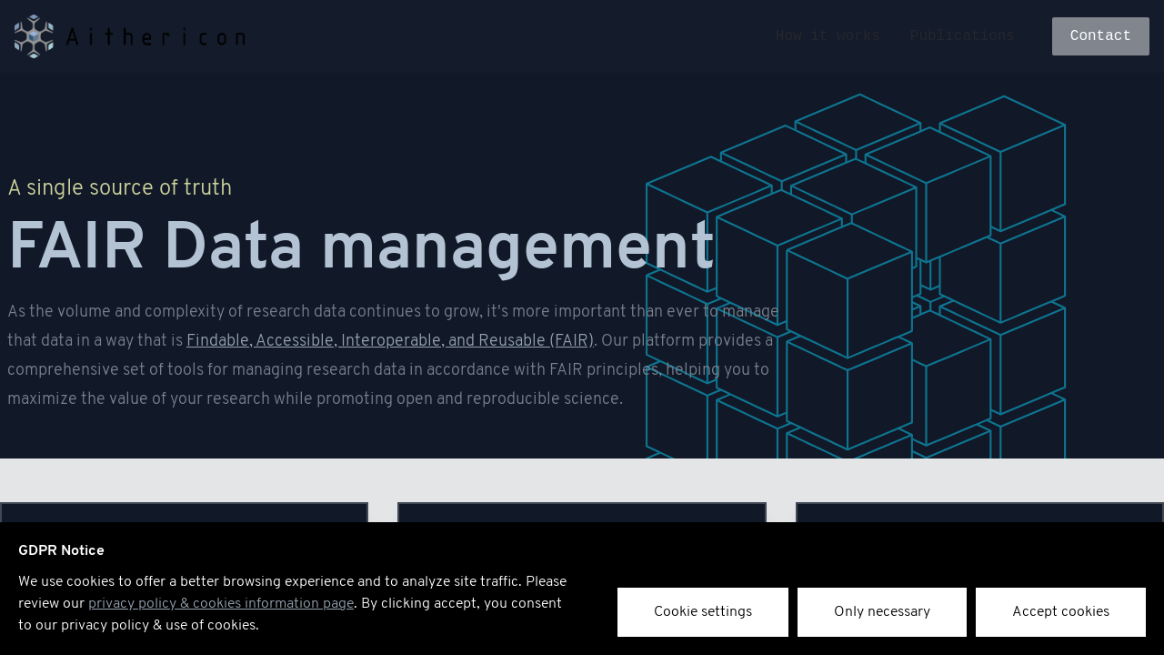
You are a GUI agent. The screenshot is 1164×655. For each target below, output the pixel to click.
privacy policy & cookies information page (221, 604)
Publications (962, 36)
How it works (828, 36)
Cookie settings (703, 612)
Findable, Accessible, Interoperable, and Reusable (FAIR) (390, 341)
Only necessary (882, 612)
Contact (1100, 36)
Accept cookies (1060, 612)
